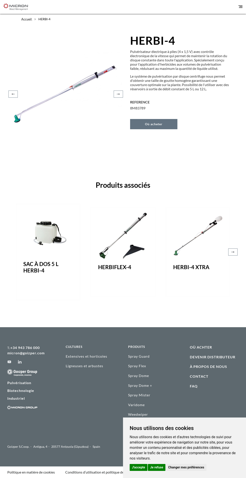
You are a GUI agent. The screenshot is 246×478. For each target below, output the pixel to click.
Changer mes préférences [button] (186, 467)
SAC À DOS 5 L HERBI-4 (40, 267)
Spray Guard (139, 356)
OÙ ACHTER (201, 347)
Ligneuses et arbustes (84, 366)
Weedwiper (138, 414)
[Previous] (13, 94)
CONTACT (199, 376)
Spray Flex (137, 366)
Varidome (136, 405)
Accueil (26, 19)
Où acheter (154, 124)
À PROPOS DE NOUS (208, 366)
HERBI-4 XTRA (191, 267)
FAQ (194, 386)
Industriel (16, 398)
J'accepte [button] (138, 467)
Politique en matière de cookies (31, 472)
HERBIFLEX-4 (114, 267)
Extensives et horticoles (86, 356)
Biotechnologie (20, 390)
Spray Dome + (140, 385)
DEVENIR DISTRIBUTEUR (212, 357)
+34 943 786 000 (25, 347)
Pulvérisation (19, 383)
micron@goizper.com (26, 353)
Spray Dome (138, 375)
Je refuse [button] (156, 467)
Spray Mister (139, 395)
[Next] (118, 94)
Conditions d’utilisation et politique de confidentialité (106, 472)
